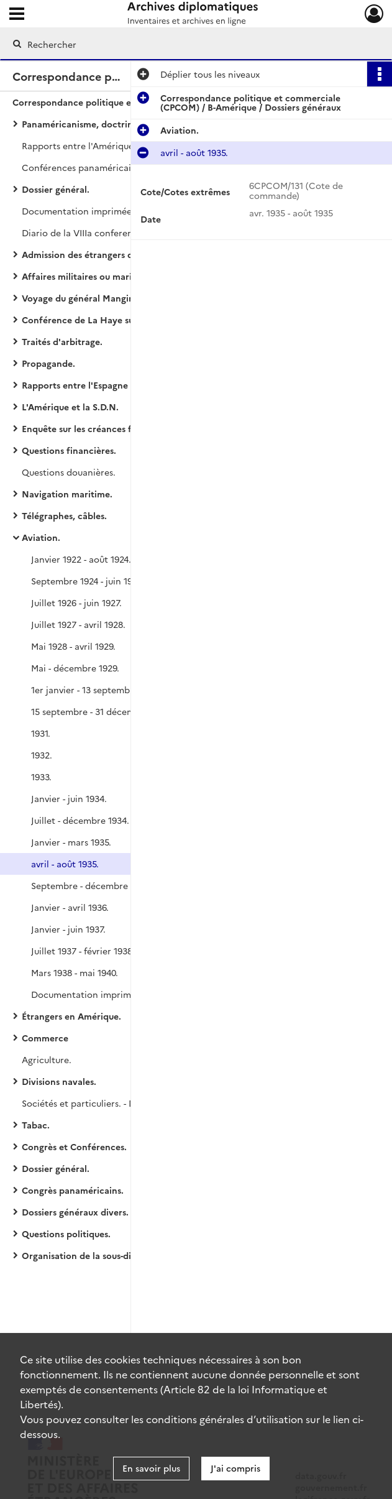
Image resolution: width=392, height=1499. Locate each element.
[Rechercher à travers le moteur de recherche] (183, 44)
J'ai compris (235, 1468)
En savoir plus (151, 1468)
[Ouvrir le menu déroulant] (16, 14)
